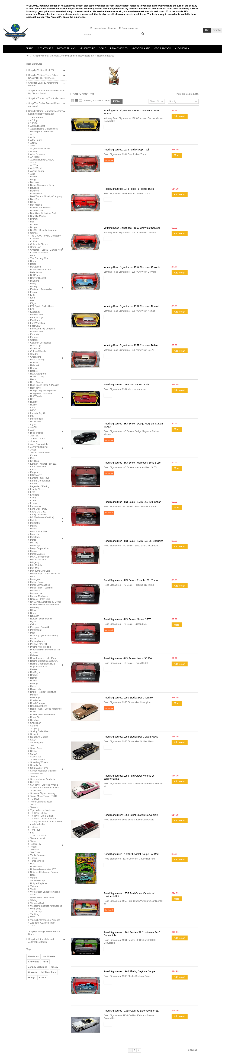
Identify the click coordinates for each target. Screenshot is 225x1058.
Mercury (34, 551)
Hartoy (33, 368)
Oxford (33, 624)
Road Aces (35, 700)
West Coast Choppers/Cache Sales (45, 893)
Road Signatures (38, 706)
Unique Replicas (38, 883)
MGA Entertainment (40, 556)
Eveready (35, 311)
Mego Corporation (39, 548)
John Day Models (39, 444)
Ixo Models (35, 421)
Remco (33, 677)
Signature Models (39, 737)
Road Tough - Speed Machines (46, 708)
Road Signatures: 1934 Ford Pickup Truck (126, 149)
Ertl (32, 309)
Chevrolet (33, 961)
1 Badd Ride (36, 117)
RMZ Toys (35, 697)
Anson (33, 151)
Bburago (34, 188)
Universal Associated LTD (43, 869)
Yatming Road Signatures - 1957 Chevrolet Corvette (132, 227)
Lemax (33, 483)
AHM (32, 137)
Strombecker (36, 773)
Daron (33, 264)
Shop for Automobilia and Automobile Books (41, 940)
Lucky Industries (38, 514)
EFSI (32, 295)
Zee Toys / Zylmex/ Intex (42, 922)
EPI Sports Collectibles (41, 306)
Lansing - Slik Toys (39, 478)
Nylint (33, 621)
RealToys (35, 672)
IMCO (33, 410)
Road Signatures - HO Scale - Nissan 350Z (127, 619)
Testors (34, 807)
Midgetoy (35, 562)
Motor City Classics (40, 585)
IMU (32, 416)
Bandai (33, 176)
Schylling (34, 728)
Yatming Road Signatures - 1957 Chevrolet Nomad (131, 306)
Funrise (34, 337)
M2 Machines (48, 972)
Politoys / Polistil (38, 644)
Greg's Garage (37, 359)
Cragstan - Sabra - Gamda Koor (46, 249)
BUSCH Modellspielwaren (43, 230)
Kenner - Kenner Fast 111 (43, 463)
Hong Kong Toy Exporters (43, 390)
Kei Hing (34, 461)
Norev (33, 613)
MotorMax (35, 590)
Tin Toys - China (38, 813)
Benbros (34, 190)
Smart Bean (36, 748)
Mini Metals (36, 565)
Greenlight (35, 356)
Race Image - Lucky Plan (43, 658)
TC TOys (34, 799)
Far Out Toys (36, 317)
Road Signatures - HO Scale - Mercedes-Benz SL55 (132, 462)
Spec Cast (35, 756)
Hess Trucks (36, 382)
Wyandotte (35, 908)
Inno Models (36, 418)
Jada (32, 430)
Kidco (33, 469)
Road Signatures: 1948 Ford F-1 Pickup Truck (129, 188)
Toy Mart (34, 849)
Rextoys (34, 683)
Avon (32, 173)
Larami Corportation (40, 480)
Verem (33, 877)
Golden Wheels (38, 351)
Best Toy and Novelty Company (46, 196)
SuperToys (35, 790)
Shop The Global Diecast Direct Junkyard (44, 104)
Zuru (32, 925)
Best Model (36, 193)
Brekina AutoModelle (40, 207)
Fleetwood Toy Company (42, 328)
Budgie (33, 227)
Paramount (35, 630)
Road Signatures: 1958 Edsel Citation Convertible (131, 815)
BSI (32, 221)
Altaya (33, 142)
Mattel (33, 540)
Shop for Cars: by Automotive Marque (43, 84)
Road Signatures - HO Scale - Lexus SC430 (128, 658)
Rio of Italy (35, 689)
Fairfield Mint (36, 314)
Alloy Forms (36, 140)
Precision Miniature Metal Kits (45, 649)
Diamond (34, 280)
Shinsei (34, 734)
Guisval (34, 362)
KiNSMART (36, 475)
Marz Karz (35, 534)
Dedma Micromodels (40, 269)
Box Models (36, 204)
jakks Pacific (36, 433)
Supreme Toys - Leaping (42, 793)
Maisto (33, 520)
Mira (32, 576)
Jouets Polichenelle (40, 452)
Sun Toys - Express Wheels (44, 784)
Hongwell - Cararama (41, 393)
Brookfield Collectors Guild (43, 213)
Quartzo (34, 652)
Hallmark (34, 365)
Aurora (33, 162)
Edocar (33, 292)
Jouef (33, 449)
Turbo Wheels (37, 860)
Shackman (35, 723)
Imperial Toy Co (38, 413)
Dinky (33, 283)
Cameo (34, 233)
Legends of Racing (39, 486)
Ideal (32, 407)
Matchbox (35, 537)
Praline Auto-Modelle (40, 646)
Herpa (33, 379)
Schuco (34, 725)
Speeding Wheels (39, 762)
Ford (45, 961)
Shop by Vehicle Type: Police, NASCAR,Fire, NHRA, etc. (43, 76)
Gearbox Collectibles (40, 342)
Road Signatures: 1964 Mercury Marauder (127, 384)
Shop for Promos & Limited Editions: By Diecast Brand (46, 92)
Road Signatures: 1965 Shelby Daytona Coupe (129, 971)
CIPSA (33, 241)
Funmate (34, 334)
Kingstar (34, 472)
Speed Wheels (37, 759)
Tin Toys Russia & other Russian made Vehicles (46, 823)
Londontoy (35, 506)
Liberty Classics (38, 489)
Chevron (34, 238)
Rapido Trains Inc (39, 666)
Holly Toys (35, 387)
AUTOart (34, 165)
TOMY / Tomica (38, 835)
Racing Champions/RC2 (42, 663)
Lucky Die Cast (38, 511)
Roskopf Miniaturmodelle (42, 714)
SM (32, 745)
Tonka (33, 841)
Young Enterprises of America (45, 920)
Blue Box (34, 199)
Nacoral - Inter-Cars (40, 599)
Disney (33, 286)
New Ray (35, 607)
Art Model (35, 157)
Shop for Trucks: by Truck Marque (45, 98)
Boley (33, 202)
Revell (33, 680)
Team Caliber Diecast (41, 801)
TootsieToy (35, 844)
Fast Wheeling (37, 323)
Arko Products (37, 154)
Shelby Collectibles (40, 731)
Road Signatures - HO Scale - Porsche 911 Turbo (131, 580)
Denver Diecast (38, 278)
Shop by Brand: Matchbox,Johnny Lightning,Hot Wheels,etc (63, 55)
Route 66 (35, 717)
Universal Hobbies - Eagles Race (44, 873)
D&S (32, 255)
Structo (33, 776)
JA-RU (33, 427)
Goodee (34, 354)
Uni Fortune (36, 866)
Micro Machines (38, 559)
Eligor (33, 303)
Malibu (33, 525)
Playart (33, 638)
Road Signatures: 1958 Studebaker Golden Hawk (131, 736)
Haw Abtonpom (38, 373)
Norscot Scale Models (41, 618)
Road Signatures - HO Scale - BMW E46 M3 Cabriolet (133, 541)
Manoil (33, 528)
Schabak (34, 720)
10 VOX (34, 123)
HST (32, 399)
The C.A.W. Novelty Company (45, 235)
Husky (33, 404)
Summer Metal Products (42, 779)
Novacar (34, 616)
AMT (32, 145)
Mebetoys (35, 545)
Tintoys (33, 827)
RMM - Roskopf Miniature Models (43, 693)
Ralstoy (34, 655)
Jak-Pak (34, 435)
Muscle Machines (39, 596)
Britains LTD (36, 210)
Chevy (54, 967)
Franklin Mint (36, 331)
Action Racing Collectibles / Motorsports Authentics (44, 130)
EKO (32, 300)
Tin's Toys (35, 830)
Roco (33, 711)
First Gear (35, 326)
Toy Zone (35, 852)
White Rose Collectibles (42, 897)
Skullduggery (36, 742)
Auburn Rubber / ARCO (42, 159)
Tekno (33, 804)
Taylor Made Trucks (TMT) (43, 796)
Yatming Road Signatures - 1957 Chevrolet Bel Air (131, 345)
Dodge (31, 977)
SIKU (33, 739)
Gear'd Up (35, 345)
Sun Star (34, 782)
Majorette (35, 523)
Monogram (35, 579)
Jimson (33, 441)
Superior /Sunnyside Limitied (44, 787)
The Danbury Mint (39, 258)
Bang (33, 179)
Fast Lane (35, 320)
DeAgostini (35, 266)
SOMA (33, 753)
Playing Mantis (37, 641)
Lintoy (33, 497)
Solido (33, 751)
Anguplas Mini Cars (40, 148)
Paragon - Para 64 (39, 627)
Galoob (34, 340)
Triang (33, 858)
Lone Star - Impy (38, 509)
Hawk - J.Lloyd (37, 376)
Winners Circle (37, 903)
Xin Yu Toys (36, 911)
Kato (32, 458)
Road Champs (37, 703)
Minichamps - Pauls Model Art (45, 573)
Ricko (33, 686)
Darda (33, 261)
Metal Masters (37, 554)
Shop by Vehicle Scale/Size (42, 70)
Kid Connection (38, 466)
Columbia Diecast (39, 244)
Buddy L (34, 224)
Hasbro (34, 371)
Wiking (33, 900)
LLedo (33, 503)
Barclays (34, 182)
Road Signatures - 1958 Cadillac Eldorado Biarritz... (132, 1010)
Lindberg (34, 494)
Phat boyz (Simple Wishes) (44, 635)
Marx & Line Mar (38, 531)
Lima (32, 492)
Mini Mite (34, 568)
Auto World (35, 168)
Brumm (34, 219)
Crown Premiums (39, 252)
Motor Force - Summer (41, 587)
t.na (32, 832)
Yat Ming (34, 914)
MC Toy (34, 542)
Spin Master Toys (39, 768)
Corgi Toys (35, 247)
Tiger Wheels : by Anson (42, 810)
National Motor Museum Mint (44, 604)
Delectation (36, 272)
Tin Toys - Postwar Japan (43, 818)
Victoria (34, 886)
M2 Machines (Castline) (42, 517)
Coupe (42, 977)
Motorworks (36, 593)
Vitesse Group (37, 880)
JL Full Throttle (37, 438)
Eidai (32, 297)
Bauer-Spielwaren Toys (42, 185)
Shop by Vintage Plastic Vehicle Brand (44, 933)
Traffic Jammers (38, 855)
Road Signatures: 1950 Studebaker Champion (129, 697)
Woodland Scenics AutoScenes (46, 906)
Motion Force (37, 582)
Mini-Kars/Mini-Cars (40, 570)
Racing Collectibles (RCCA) (44, 661)
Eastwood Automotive (41, 289)
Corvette (32, 972)
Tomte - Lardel (37, 838)
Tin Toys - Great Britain (41, 815)
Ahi (32, 134)
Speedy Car (36, 765)
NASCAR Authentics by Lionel (45, 601)
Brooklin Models (38, 216)
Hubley (33, 402)
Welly (33, 889)
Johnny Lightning (38, 447)
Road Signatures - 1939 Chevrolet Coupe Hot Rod (131, 854)
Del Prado (35, 275)
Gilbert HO (35, 348)
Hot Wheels (36, 396)
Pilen (32, 632)
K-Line (33, 455)
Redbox (34, 675)
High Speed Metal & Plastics (44, 385)
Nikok (33, 610)
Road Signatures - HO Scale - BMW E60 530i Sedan (132, 501)
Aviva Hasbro (37, 171)
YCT (32, 917)
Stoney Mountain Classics (43, 770)
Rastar (33, 669)
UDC (32, 863)
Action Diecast (37, 126)
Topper (33, 846)
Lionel (33, 500)
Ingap (33, 424)
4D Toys (34, 120)
